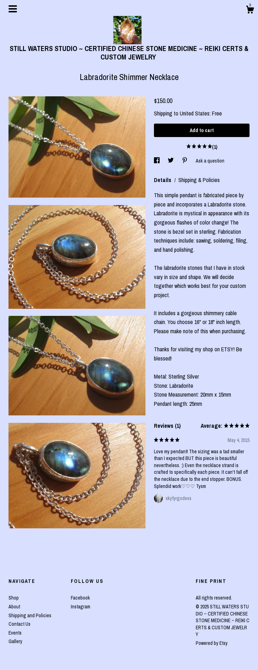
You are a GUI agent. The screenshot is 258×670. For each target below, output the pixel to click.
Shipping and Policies (29, 615)
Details (163, 180)
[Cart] (250, 10)
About (14, 606)
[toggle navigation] (12, 8)
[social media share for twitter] (171, 161)
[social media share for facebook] (157, 161)
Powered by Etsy (212, 643)
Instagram (80, 606)
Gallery (15, 641)
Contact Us (19, 624)
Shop (13, 598)
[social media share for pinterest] (185, 161)
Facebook (80, 598)
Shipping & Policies (199, 180)
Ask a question (210, 161)
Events (15, 633)
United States (195, 113)
